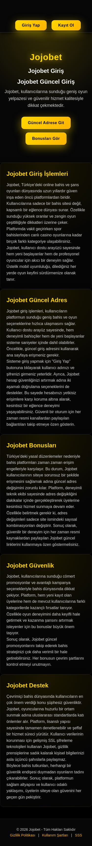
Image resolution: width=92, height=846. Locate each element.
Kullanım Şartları (55, 835)
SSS (78, 835)
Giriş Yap (31, 25)
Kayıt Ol (66, 25)
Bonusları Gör (46, 138)
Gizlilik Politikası (22, 835)
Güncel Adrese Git (46, 123)
